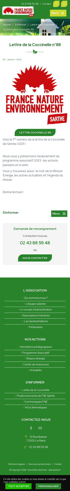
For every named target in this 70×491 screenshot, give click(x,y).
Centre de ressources (36, 364)
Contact (46, 3)
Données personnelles (40, 464)
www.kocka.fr (55, 469)
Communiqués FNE (35, 402)
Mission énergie (35, 358)
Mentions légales (16, 464)
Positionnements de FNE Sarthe (36, 396)
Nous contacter (35, 258)
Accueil (7, 24)
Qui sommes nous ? (36, 298)
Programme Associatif (35, 353)
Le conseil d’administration (36, 309)
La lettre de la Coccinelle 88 (18, 29)
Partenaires (36, 327)
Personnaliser (48, 486)
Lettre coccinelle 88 (35, 132)
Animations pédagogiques (36, 347)
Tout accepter (18, 486)
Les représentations (36, 321)
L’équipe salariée (36, 304)
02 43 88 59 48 (29, 3)
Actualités (36, 370)
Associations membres (36, 315)
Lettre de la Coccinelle (42, 24)
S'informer (20, 24)
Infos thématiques (36, 407)
